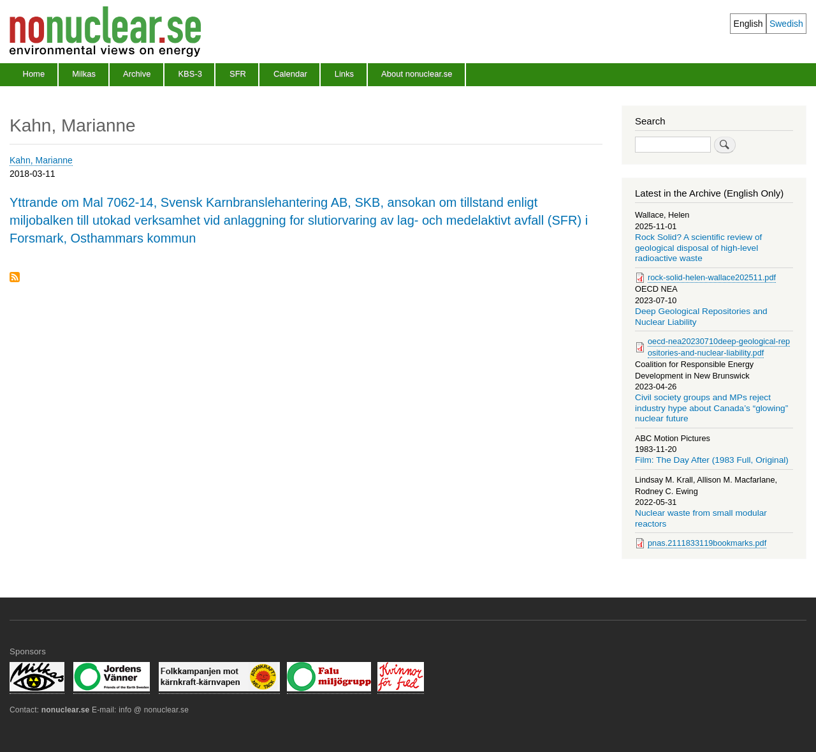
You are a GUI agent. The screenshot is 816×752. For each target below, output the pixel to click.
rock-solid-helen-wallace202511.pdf (712, 277)
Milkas (84, 74)
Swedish (786, 24)
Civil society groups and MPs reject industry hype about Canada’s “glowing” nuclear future (711, 408)
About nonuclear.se (416, 74)
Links (344, 74)
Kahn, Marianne (41, 160)
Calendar (290, 74)
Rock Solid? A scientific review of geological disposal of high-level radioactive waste (698, 247)
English (748, 24)
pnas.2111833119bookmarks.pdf (707, 543)
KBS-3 (190, 74)
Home (34, 74)
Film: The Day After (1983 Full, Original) (712, 460)
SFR (237, 74)
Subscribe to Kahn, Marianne (15, 278)
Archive (136, 74)
